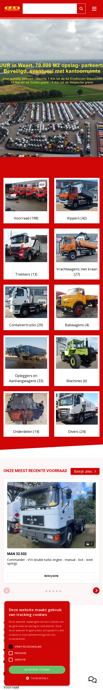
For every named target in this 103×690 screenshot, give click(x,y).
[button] (6, 591)
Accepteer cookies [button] (37, 669)
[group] (51, 530)
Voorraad (11, 687)
